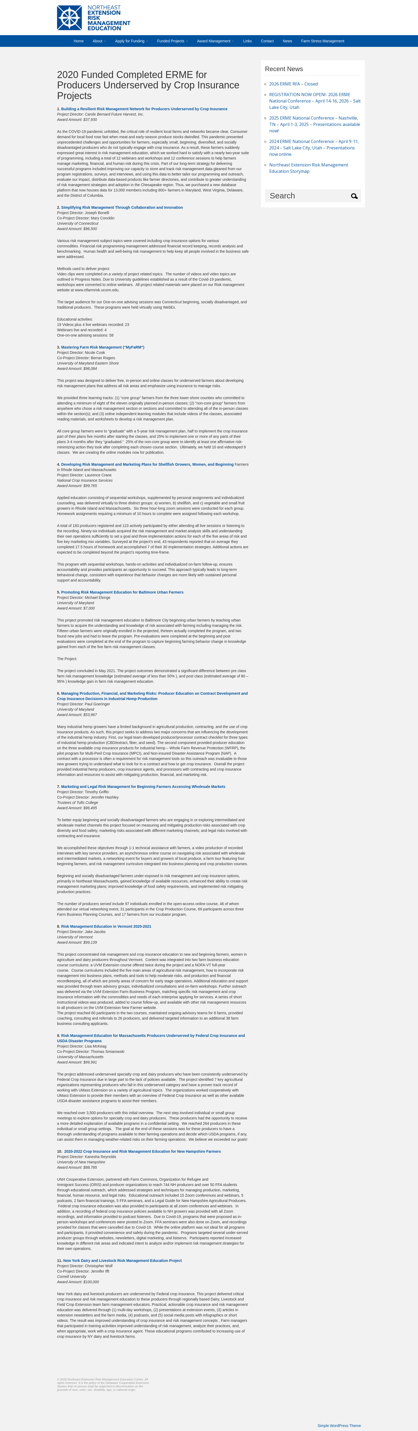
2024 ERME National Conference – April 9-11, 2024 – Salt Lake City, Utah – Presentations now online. (314, 147)
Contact (267, 41)
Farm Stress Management (322, 41)
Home (78, 41)
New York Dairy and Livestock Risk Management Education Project (122, 1260)
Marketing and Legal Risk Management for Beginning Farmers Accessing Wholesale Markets (143, 786)
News (287, 41)
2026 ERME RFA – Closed (293, 84)
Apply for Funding (131, 41)
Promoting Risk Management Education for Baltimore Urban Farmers (122, 592)
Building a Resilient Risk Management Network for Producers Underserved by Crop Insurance (144, 109)
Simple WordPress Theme (339, 1426)
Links (247, 41)
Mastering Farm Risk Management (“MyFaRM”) (102, 347)
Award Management (215, 41)
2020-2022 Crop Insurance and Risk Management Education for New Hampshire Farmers (142, 1151)
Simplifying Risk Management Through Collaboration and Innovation (122, 207)
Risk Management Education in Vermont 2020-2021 (106, 926)
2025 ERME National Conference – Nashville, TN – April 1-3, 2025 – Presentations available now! (314, 124)
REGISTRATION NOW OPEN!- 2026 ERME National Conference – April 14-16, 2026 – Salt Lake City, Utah (315, 101)
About (99, 41)
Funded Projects (172, 41)
